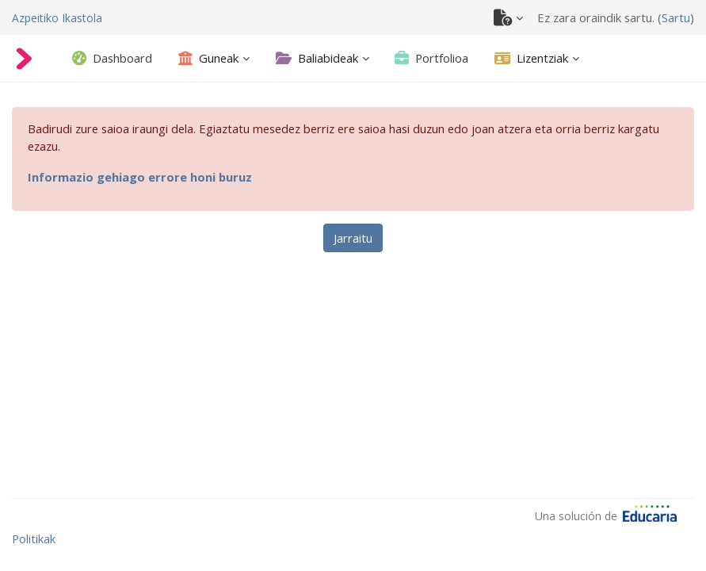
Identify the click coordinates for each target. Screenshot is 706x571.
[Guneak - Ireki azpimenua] (208, 58)
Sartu (676, 17)
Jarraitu (353, 238)
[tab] (112, 58)
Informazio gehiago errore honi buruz (140, 177)
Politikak (33, 538)
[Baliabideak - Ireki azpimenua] (317, 58)
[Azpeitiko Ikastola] (57, 17)
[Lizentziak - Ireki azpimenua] (531, 58)
